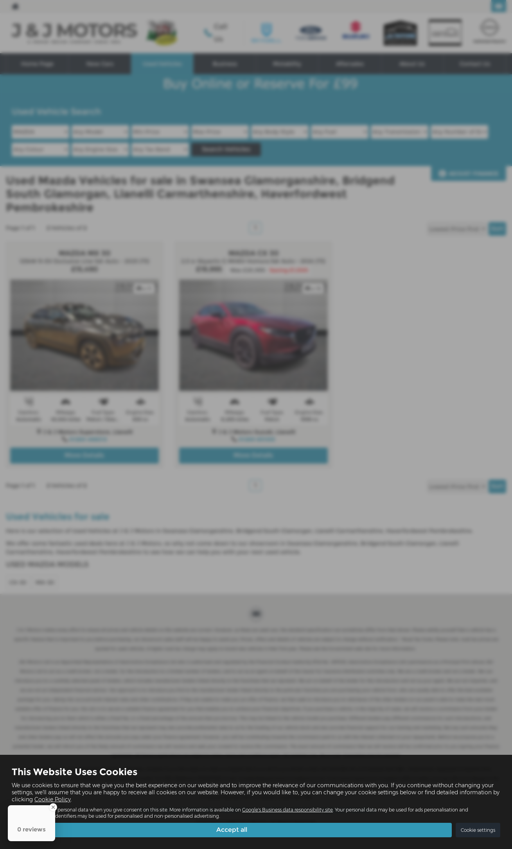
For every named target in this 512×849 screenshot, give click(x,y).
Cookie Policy (52, 799)
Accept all (231, 829)
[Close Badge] (53, 807)
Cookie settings (478, 830)
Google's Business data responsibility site (287, 810)
